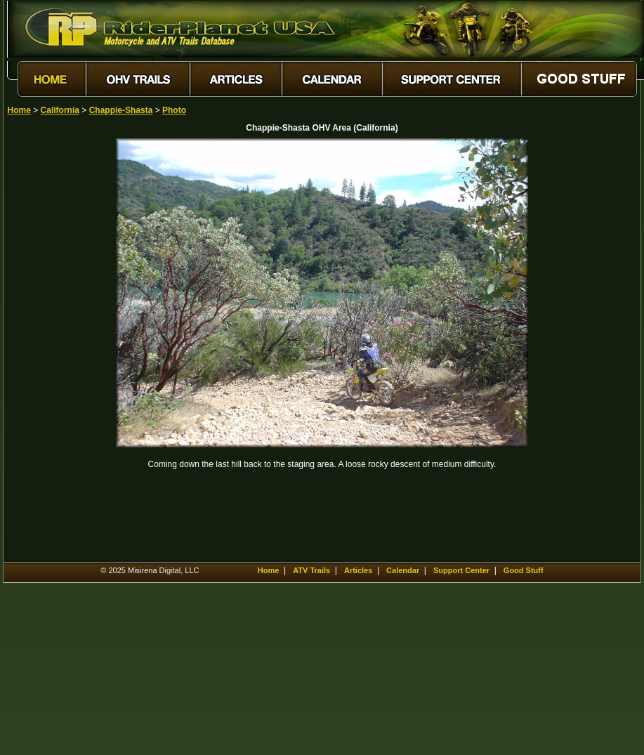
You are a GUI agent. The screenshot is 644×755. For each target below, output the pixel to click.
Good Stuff (524, 570)
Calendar (402, 570)
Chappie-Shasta (121, 110)
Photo (174, 110)
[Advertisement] (57, 349)
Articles (358, 570)
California (60, 110)
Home (19, 110)
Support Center (461, 570)
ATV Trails (311, 570)
